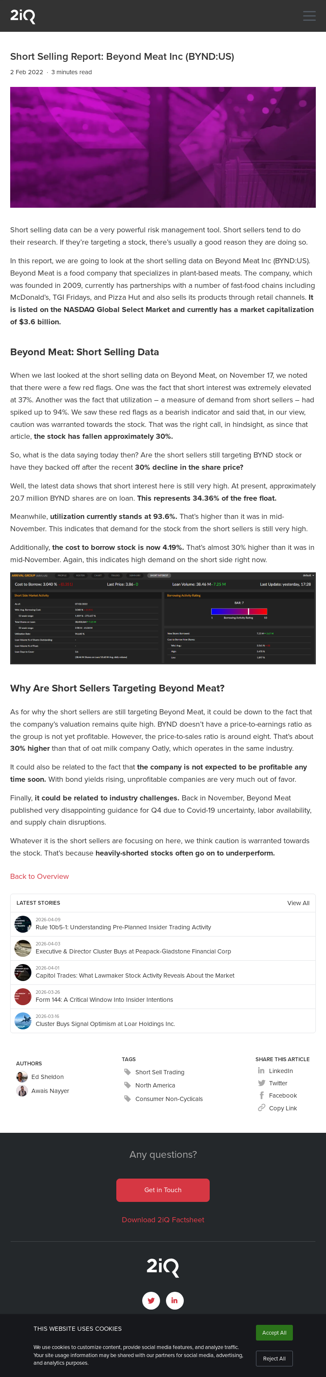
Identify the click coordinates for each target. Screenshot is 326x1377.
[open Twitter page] (151, 1301)
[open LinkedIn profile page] (175, 1301)
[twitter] (272, 1083)
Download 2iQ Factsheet (163, 1219)
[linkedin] (275, 1071)
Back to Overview (39, 876)
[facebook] (277, 1095)
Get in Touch (163, 1190)
